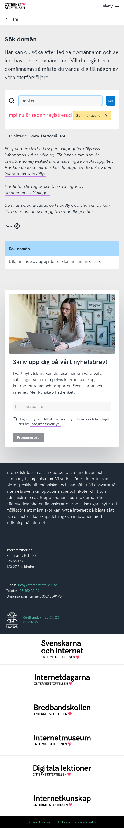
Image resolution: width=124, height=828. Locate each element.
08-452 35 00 (29, 590)
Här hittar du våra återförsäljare (35, 136)
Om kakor (63, 822)
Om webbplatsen (39, 822)
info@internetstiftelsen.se (37, 585)
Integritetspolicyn (45, 424)
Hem (14, 19)
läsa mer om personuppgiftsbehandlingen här (49, 211)
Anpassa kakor (86, 822)
